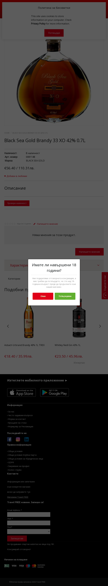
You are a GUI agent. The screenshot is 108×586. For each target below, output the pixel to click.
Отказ (43, 296)
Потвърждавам (65, 296)
